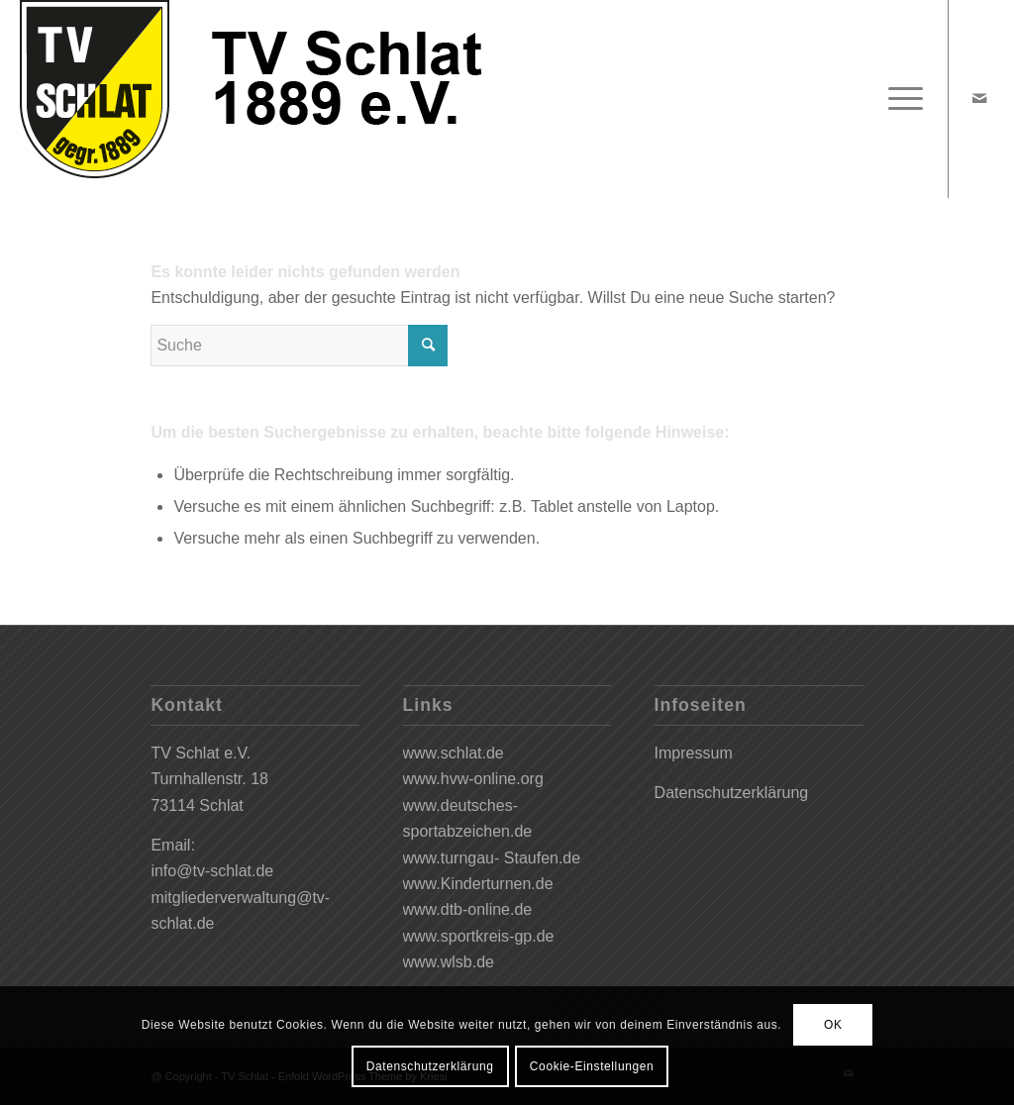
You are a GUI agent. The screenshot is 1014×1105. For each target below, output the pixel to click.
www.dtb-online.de (468, 909)
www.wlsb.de (448, 962)
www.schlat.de (453, 753)
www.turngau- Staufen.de (492, 858)
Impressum (694, 753)
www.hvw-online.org (473, 778)
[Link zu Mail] (979, 98)
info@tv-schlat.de (212, 870)
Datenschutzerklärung (732, 792)
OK (833, 1025)
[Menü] (899, 99)
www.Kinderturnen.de (478, 883)
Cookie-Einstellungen (592, 1066)
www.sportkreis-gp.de (479, 936)
